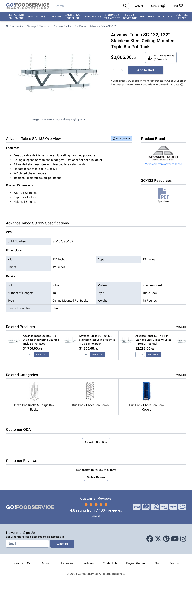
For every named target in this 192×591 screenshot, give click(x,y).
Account (46, 563)
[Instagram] (183, 539)
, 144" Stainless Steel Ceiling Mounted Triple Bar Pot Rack (153, 339)
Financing (67, 563)
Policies (88, 563)
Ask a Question (121, 138)
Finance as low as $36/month (161, 57)
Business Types (182, 16)
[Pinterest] (166, 539)
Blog (157, 563)
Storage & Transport (112, 16)
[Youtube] (175, 539)
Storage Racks (62, 26)
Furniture (147, 16)
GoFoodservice (14, 26)
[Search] (87, 6)
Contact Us (110, 563)
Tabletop (55, 16)
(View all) (180, 326)
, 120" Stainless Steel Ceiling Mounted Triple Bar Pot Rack (97, 339)
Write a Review (96, 477)
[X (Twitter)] (158, 539)
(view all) (96, 515)
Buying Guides (135, 563)
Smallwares (36, 16)
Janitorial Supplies (73, 16)
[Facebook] (149, 539)
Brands (174, 563)
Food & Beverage (130, 16)
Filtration (165, 16)
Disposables (92, 16)
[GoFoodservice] (27, 6)
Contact (138, 5)
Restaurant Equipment (16, 16)
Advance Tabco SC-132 (103, 26)
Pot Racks (80, 26)
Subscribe (62, 543)
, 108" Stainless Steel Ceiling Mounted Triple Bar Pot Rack (41, 339)
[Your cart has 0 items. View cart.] (178, 6)
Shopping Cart (23, 563)
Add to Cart (145, 70)
